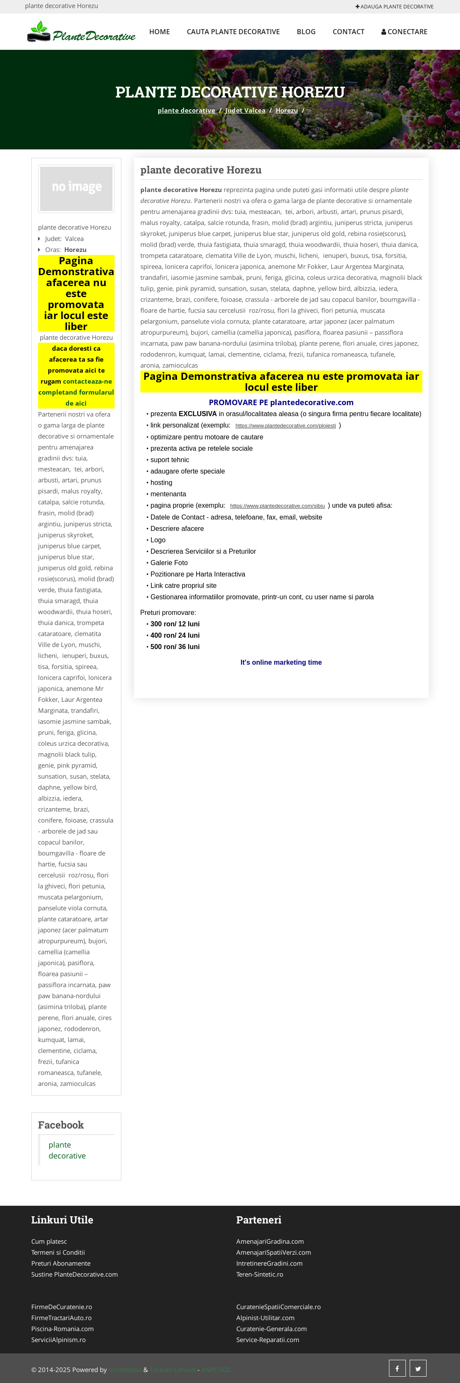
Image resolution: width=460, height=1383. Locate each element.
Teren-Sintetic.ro (259, 1274)
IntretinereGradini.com (269, 1263)
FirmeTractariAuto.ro (61, 1317)
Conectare (404, 31)
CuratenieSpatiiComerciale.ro (278, 1306)
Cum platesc (49, 1241)
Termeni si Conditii (58, 1252)
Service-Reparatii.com (267, 1339)
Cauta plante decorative (233, 31)
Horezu (287, 110)
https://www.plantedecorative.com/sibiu (277, 506)
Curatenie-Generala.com (271, 1328)
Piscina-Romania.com (62, 1328)
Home (159, 31)
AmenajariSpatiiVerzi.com (273, 1252)
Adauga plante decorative (395, 6)
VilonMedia (125, 1369)
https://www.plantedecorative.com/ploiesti (285, 425)
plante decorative (186, 110)
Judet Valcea (245, 110)
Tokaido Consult (173, 1369)
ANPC (209, 1369)
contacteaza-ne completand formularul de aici (76, 392)
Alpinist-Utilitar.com (265, 1317)
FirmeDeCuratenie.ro (61, 1306)
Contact (348, 31)
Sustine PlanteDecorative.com (74, 1274)
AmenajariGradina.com (270, 1241)
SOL (225, 1369)
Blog (306, 31)
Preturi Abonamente (60, 1263)
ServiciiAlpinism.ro (58, 1339)
